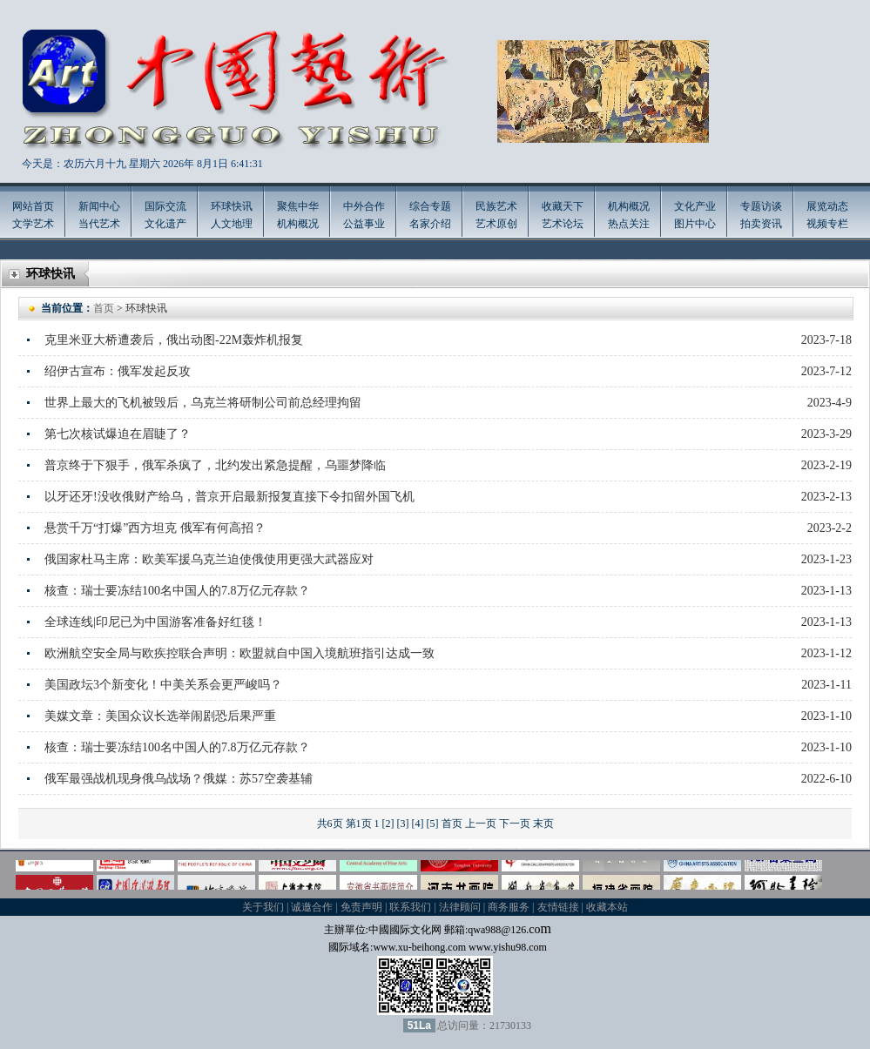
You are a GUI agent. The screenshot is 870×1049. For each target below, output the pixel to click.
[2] (388, 823)
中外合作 (364, 206)
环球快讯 (232, 206)
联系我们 (410, 907)
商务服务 (508, 907)
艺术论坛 (562, 224)
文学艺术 (33, 224)
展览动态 (827, 206)
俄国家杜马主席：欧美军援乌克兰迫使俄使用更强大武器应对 (209, 559)
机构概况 (298, 224)
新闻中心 (99, 206)
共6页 (330, 823)
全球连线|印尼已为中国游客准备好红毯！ (155, 622)
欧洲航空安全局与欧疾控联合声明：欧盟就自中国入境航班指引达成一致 (239, 653)
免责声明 (361, 907)
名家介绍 (430, 224)
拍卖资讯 (761, 224)
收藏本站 (607, 907)
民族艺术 (496, 206)
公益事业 (364, 224)
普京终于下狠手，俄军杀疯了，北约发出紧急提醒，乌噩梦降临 (215, 465)
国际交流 (165, 206)
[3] (403, 823)
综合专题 (430, 206)
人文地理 (232, 224)
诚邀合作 (312, 907)
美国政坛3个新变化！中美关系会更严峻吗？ (163, 684)
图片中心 (695, 224)
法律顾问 (460, 907)
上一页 (480, 823)
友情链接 (558, 907)
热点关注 (629, 224)
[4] (418, 823)
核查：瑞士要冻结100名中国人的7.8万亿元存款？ (177, 590)
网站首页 (33, 206)
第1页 (359, 823)
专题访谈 (761, 206)
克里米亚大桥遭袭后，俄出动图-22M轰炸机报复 (173, 339)
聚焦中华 (298, 206)
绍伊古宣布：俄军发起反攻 (117, 371)
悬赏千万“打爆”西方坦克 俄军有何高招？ (155, 528)
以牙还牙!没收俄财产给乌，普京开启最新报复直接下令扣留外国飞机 (229, 496)
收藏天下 (562, 206)
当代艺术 (99, 224)
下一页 (514, 823)
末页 (543, 823)
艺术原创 (496, 224)
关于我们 (263, 907)
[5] (433, 823)
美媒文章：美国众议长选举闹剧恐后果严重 (160, 716)
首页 (103, 308)
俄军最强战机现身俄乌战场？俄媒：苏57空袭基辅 (178, 778)
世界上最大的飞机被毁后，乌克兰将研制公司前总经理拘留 (202, 402)
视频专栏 (827, 224)
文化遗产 (165, 224)
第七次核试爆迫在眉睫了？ (117, 433)
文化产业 (695, 206)
